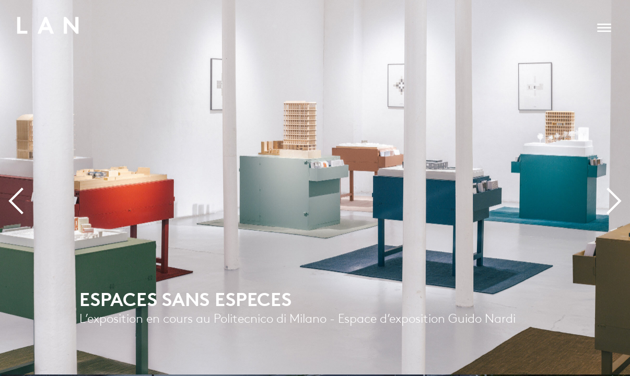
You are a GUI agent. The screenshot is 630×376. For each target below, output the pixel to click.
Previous (39, 215)
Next (597, 215)
